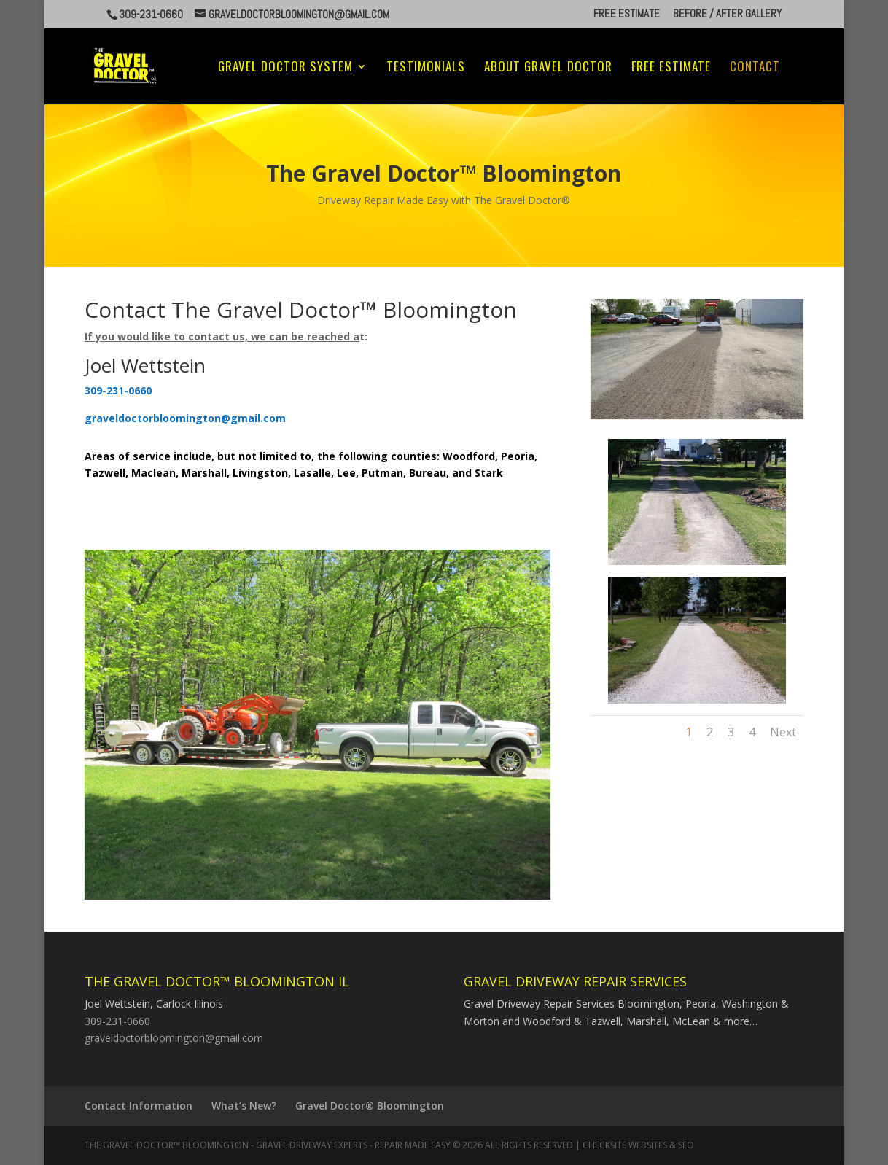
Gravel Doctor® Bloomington (369, 1106)
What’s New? (243, 1106)
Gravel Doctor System (285, 68)
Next (783, 732)
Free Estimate (626, 14)
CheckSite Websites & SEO (638, 1145)
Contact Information (138, 1106)
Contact (755, 68)
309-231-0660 (117, 1021)
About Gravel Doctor (548, 68)
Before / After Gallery (727, 14)
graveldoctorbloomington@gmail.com (174, 1038)
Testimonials (425, 68)
